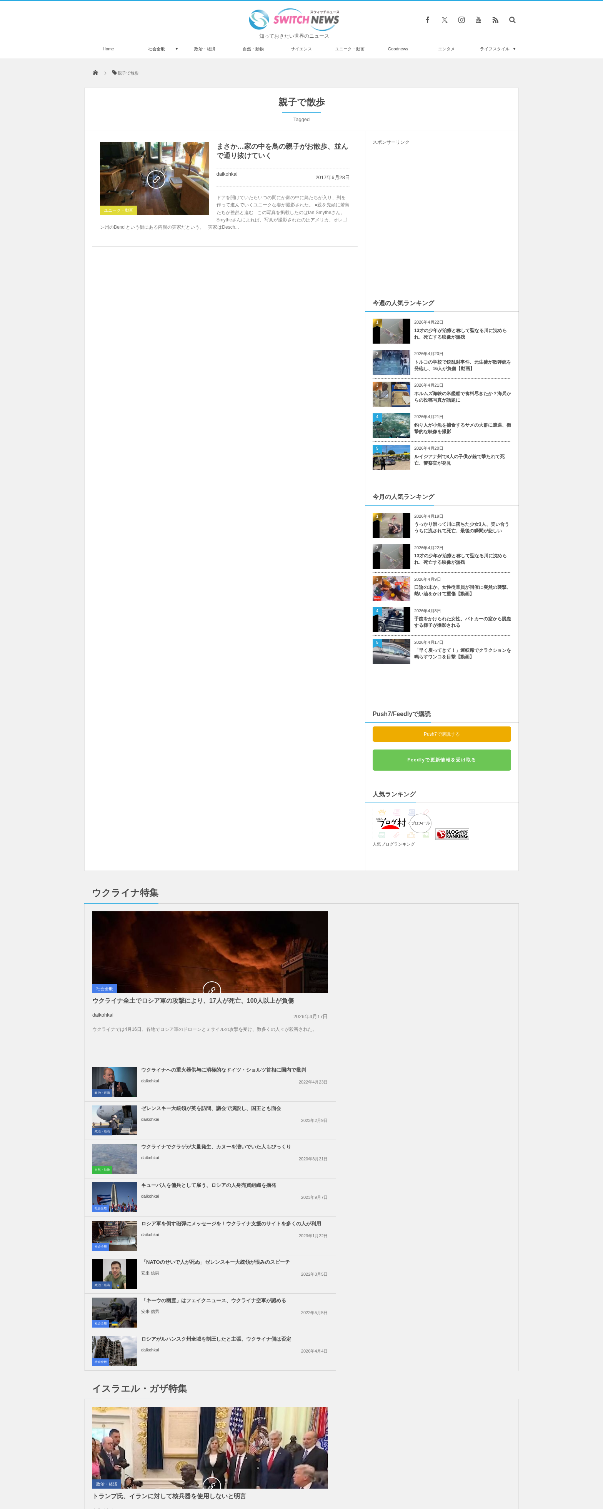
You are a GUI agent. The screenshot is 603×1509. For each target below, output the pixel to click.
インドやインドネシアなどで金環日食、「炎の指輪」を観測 (172, 1299)
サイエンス (301, 49)
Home (108, 49)
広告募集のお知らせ (427, 1474)
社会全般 (156, 49)
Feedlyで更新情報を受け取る (441, 760)
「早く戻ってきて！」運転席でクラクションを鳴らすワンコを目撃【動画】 (462, 654)
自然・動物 (253, 49)
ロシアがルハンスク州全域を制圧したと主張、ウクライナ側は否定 (459, 1029)
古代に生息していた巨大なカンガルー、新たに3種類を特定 (172, 1393)
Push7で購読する (442, 734)
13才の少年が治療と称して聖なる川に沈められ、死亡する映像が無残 (460, 334)
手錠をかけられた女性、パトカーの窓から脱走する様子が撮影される (462, 622)
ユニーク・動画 (350, 49)
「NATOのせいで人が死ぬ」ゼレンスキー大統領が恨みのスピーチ (459, 990)
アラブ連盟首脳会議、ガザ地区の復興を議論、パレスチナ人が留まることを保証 (459, 1176)
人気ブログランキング (394, 844)
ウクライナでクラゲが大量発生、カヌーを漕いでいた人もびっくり (319, 952)
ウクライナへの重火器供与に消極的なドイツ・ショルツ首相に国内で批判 (319, 916)
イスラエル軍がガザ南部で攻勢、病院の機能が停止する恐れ (319, 1134)
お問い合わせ (318, 1474)
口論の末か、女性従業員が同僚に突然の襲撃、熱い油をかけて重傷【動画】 (462, 591)
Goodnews (398, 49)
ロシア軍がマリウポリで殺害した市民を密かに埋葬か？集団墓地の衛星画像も (172, 1425)
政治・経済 (204, 49)
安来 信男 (431, 1004)
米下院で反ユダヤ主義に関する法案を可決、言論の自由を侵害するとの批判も (459, 1214)
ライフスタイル (495, 49)
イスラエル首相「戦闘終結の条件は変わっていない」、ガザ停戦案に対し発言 (459, 1099)
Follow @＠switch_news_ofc (301, 1302)
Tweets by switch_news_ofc (301, 1288)
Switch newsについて (177, 1474)
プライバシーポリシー (270, 1474)
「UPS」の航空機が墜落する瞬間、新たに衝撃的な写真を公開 (172, 1330)
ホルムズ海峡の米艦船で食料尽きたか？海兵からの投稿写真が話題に (462, 397)
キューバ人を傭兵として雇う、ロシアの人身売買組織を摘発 (459, 952)
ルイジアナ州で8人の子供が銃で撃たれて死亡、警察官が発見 (459, 460)
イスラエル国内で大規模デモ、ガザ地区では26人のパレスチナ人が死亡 (319, 1099)
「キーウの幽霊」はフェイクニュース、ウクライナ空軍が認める (319, 1029)
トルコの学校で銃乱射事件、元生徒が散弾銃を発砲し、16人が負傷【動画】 (462, 365)
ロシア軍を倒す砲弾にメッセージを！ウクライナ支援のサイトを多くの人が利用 (319, 993)
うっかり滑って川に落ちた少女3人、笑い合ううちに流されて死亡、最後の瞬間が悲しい (461, 527)
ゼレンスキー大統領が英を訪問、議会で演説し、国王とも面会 (459, 913)
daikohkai (227, 174)
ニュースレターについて (369, 1474)
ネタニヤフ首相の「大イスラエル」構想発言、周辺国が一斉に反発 (459, 1137)
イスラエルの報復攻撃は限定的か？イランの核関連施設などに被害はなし (319, 1214)
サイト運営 (223, 1474)
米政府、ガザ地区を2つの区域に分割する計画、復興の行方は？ (318, 1173)
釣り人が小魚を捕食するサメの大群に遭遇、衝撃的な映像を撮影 (462, 428)
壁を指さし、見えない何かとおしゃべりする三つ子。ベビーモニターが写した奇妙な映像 (172, 1362)
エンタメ (446, 49)
